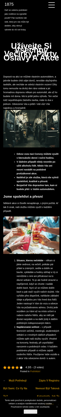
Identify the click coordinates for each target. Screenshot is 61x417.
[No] (57, 406)
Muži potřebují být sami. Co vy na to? (15, 388)
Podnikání (35, 371)
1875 (9, 4)
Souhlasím (30, 412)
